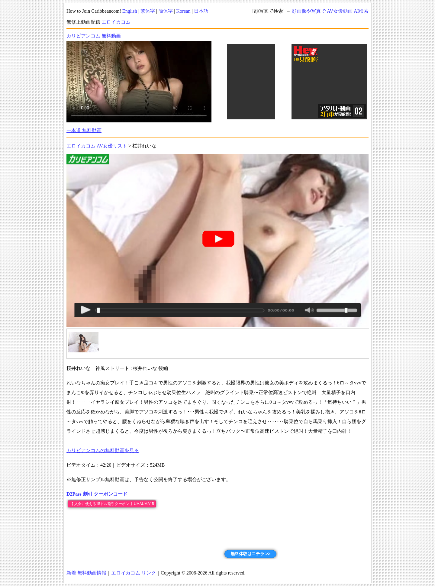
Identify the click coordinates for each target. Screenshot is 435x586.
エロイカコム (116, 21)
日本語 (201, 11)
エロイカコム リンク (133, 572)
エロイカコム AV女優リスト (96, 145)
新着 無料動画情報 (86, 572)
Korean (183, 11)
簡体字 (165, 11)
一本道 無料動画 (84, 130)
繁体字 (147, 11)
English (129, 11)
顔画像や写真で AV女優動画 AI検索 (330, 11)
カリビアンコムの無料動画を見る (102, 450)
